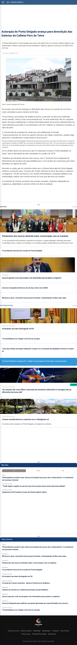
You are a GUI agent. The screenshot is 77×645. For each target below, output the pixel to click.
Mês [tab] (63, 470)
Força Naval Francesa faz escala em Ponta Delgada (22, 251)
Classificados (46, 631)
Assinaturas (52, 634)
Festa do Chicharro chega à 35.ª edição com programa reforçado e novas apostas (34, 361)
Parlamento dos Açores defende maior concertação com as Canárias (35, 236)
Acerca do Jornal (13, 631)
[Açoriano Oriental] (38, 626)
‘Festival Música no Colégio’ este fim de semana (21, 339)
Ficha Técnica (64, 631)
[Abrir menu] (3, 2)
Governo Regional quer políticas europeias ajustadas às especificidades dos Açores (35, 603)
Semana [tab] (38, 470)
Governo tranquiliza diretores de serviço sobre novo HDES (25, 288)
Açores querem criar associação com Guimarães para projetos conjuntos (31, 278)
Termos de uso (26, 634)
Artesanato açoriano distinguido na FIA (18, 329)
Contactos (55, 631)
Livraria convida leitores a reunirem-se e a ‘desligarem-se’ (25, 419)
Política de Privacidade (39, 634)
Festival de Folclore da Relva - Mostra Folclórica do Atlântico (26, 583)
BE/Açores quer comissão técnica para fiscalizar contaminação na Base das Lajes (34, 298)
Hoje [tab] (14, 470)
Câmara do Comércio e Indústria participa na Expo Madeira (25, 590)
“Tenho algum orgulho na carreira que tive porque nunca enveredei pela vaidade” (33, 486)
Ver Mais (74, 206)
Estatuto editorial (26, 631)
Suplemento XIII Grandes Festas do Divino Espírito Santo (24, 492)
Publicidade (36, 631)
